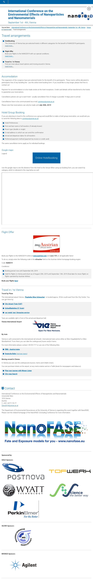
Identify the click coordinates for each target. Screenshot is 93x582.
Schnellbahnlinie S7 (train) (14, 308)
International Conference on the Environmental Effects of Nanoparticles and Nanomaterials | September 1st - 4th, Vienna (48, 27)
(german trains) (16, 354)
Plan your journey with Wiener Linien (18, 371)
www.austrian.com (40, 256)
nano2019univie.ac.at (10, 406)
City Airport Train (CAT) (13, 304)
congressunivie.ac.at (46, 102)
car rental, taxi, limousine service (17, 313)
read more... (9, 46)
